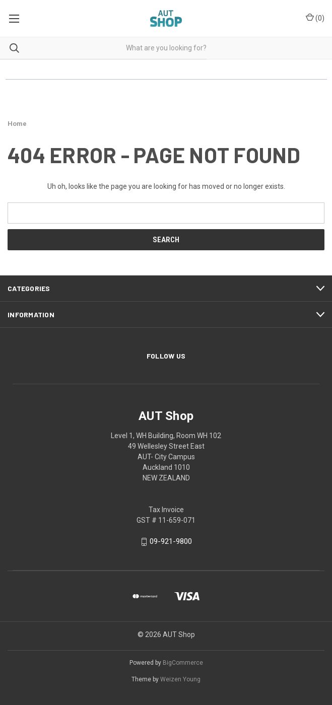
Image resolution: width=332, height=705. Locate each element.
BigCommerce (183, 662)
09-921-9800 (171, 541)
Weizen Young (180, 679)
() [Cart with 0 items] (315, 17)
